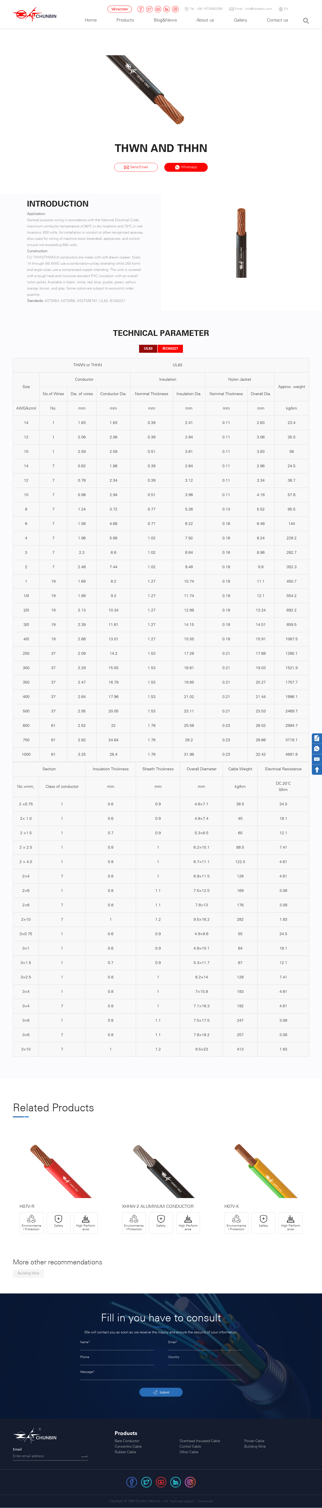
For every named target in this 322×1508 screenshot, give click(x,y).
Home (91, 20)
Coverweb (205, 1501)
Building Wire (28, 1273)
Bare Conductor (127, 1441)
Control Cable (190, 1447)
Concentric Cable (128, 1447)
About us (205, 20)
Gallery (240, 20)
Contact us (277, 20)
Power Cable (254, 1441)
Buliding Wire (255, 1447)
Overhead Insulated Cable (200, 1441)
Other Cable (189, 1453)
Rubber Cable (125, 1453)
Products (125, 20)
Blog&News (165, 20)
